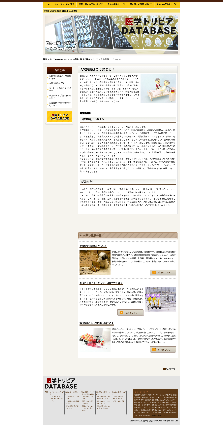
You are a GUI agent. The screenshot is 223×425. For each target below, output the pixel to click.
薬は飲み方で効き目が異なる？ (60, 96)
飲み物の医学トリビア (167, 4)
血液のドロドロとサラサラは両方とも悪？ (88, 408)
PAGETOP (170, 369)
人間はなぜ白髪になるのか (88, 402)
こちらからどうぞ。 (159, 415)
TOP (48, 4)
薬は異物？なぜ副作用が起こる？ (60, 104)
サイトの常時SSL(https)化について (57, 399)
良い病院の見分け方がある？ (72, 407)
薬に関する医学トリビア (141, 4)
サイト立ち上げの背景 (64, 4)
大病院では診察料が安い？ (72, 402)
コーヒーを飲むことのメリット (60, 89)
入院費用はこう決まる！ (72, 397)
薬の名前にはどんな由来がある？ (60, 77)
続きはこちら (164, 272)
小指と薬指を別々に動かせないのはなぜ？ (88, 396)
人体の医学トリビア (116, 4)
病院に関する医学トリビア (91, 4)
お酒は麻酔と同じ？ (58, 83)
